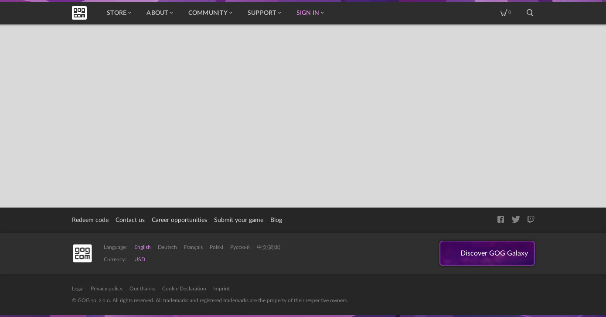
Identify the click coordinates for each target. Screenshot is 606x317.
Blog (276, 220)
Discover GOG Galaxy (494, 253)
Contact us (130, 220)
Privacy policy (107, 288)
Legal (78, 288)
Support (264, 13)
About (159, 13)
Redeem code (90, 220)
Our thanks (142, 288)
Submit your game (238, 220)
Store (119, 13)
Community (210, 13)
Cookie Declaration (184, 288)
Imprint (221, 288)
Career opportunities (179, 220)
